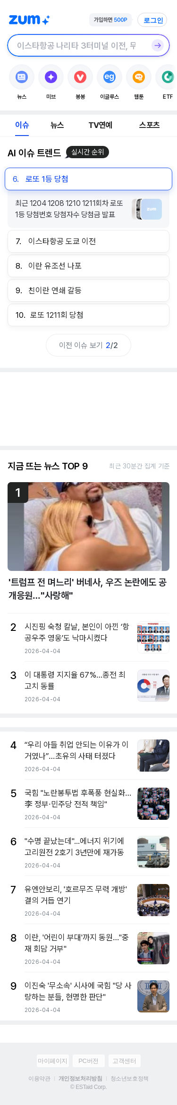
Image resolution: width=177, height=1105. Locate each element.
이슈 (21, 125)
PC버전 (88, 1060)
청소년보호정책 (129, 1078)
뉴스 (57, 125)
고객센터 (124, 1060)
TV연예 (100, 125)
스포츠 (149, 125)
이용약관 (39, 1078)
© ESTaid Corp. (88, 1087)
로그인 (153, 20)
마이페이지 (52, 1060)
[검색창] (76, 45)
